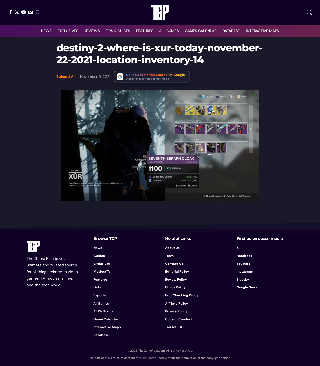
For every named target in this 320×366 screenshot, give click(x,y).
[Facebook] (10, 12)
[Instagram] (37, 12)
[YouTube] (23, 12)
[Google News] (30, 12)
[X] (16, 12)
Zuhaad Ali (66, 76)
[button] (309, 12)
